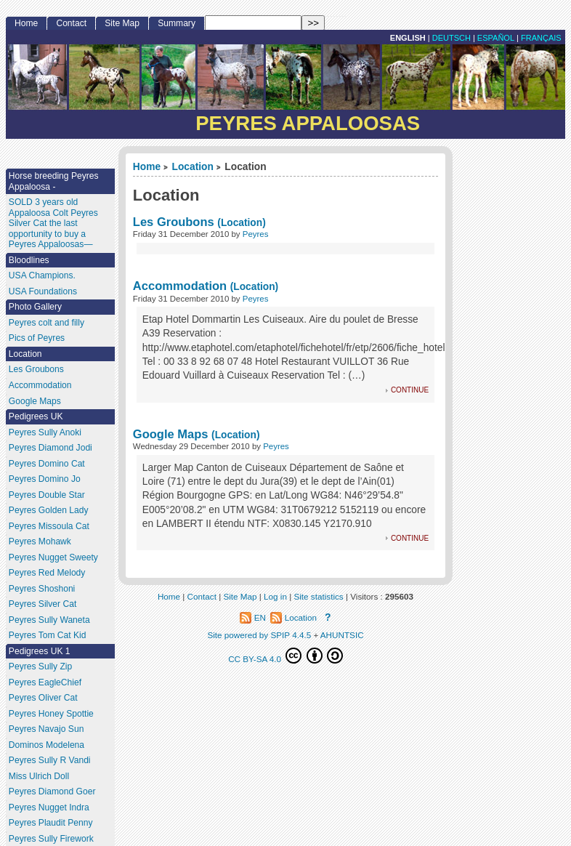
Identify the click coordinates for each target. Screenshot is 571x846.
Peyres (256, 234)
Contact (71, 23)
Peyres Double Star (47, 495)
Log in (275, 596)
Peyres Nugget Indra (49, 807)
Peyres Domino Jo (45, 479)
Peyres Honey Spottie (51, 714)
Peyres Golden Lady (49, 510)
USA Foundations (43, 291)
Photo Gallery (35, 307)
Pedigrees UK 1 (39, 651)
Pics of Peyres (37, 338)
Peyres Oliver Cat (43, 698)
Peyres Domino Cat (47, 464)
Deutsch (451, 37)
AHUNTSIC (342, 635)
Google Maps (170, 433)
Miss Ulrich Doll (39, 776)
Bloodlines (29, 260)
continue (410, 389)
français (541, 37)
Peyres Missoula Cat (49, 526)
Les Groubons (173, 221)
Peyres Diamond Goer (52, 791)
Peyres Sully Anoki (45, 432)
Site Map (122, 23)
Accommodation (180, 285)
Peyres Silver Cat (42, 604)
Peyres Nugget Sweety (53, 557)
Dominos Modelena (46, 745)
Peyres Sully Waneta (49, 620)
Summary (176, 23)
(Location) (241, 222)
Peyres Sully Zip (40, 666)
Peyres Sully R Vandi (50, 760)
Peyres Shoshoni (42, 589)
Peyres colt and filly (46, 323)
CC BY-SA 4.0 (285, 656)
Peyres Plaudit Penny (51, 823)
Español (495, 37)
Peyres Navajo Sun (46, 729)
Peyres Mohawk (40, 541)
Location (193, 166)
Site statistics (318, 596)
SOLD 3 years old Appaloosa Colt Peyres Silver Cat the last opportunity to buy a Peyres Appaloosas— (53, 223)
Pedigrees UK (36, 416)
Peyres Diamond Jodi (50, 448)
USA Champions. (42, 275)
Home (147, 166)
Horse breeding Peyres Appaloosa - (54, 181)
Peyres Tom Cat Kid (47, 635)
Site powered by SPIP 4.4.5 (259, 635)
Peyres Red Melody (47, 573)
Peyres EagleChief (45, 682)
